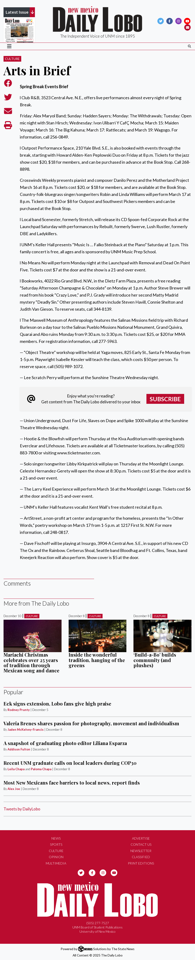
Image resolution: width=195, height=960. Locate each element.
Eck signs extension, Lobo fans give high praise (57, 703)
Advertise (141, 838)
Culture (12, 59)
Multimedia (56, 863)
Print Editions (141, 863)
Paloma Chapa (41, 769)
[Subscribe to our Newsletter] (187, 27)
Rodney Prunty (19, 710)
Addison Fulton (19, 749)
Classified (141, 857)
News (56, 838)
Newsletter (140, 851)
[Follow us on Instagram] (178, 21)
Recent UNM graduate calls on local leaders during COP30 (70, 763)
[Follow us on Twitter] (161, 21)
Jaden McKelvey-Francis (26, 729)
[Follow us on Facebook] (170, 21)
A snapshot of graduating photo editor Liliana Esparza (65, 743)
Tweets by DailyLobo (22, 808)
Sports (56, 844)
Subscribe (165, 398)
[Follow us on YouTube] (187, 21)
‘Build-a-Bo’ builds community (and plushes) (154, 659)
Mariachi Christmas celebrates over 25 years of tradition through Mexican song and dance (31, 662)
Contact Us (141, 844)
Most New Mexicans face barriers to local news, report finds (72, 782)
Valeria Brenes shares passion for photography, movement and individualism (91, 723)
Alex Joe (14, 789)
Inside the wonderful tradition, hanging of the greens (97, 659)
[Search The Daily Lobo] (189, 46)
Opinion (56, 857)
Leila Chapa (16, 769)
